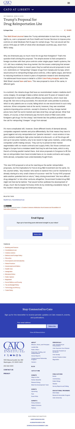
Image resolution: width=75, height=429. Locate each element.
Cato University (57, 398)
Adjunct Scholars (36, 405)
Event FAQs (34, 396)
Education (8, 258)
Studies (55, 383)
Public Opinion (9, 277)
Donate (34, 375)
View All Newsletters (37, 332)
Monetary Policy (10, 274)
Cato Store (35, 371)
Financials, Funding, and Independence (38, 353)
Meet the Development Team (40, 385)
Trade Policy (9, 290)
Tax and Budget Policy (12, 285)
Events (34, 389)
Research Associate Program (61, 395)
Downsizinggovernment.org (37, 425)
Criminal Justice (10, 253)
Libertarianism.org (38, 419)
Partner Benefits (36, 380)
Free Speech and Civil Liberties (14, 261)
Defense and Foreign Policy (13, 255)
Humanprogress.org (37, 422)
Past (32, 394)
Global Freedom (10, 263)
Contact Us (8, 369)
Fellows (33, 408)
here (22, 81)
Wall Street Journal (15, 36)
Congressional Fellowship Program (39, 359)
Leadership (34, 347)
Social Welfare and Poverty (13, 282)
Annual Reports (35, 356)
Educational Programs (61, 390)
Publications (58, 374)
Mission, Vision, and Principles (40, 344)
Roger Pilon (9, 30)
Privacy (7, 373)
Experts (34, 400)
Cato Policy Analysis (50, 78)
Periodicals (57, 342)
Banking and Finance (11, 247)
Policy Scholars (35, 403)
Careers (33, 362)
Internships (56, 392)
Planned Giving (35, 382)
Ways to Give (35, 377)
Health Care (9, 269)
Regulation (8, 279)
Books (54, 376)
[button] (37, 9)
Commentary (56, 378)
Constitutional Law (11, 250)
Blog (33, 366)
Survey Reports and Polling (61, 386)
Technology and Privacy (12, 287)
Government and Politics (12, 266)
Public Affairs (35, 349)
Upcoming (34, 391)
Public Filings (56, 381)
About (33, 342)
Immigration (8, 271)
